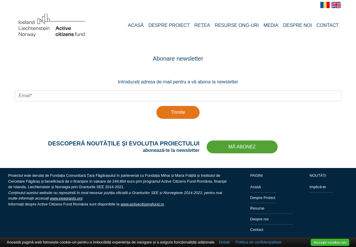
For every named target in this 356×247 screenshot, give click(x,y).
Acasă (255, 187)
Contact (256, 229)
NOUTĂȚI (318, 175)
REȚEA (202, 25)
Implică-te (318, 187)
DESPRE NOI (297, 25)
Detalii (224, 242)
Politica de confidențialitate (259, 242)
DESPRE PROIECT (169, 25)
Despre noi (259, 219)
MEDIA (271, 25)
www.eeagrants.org (66, 198)
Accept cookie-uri (330, 242)
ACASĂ (136, 25)
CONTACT (328, 25)
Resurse (257, 208)
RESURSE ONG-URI (237, 25)
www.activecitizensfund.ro (142, 204)
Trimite (178, 112)
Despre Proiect (262, 197)
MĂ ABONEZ (242, 146)
